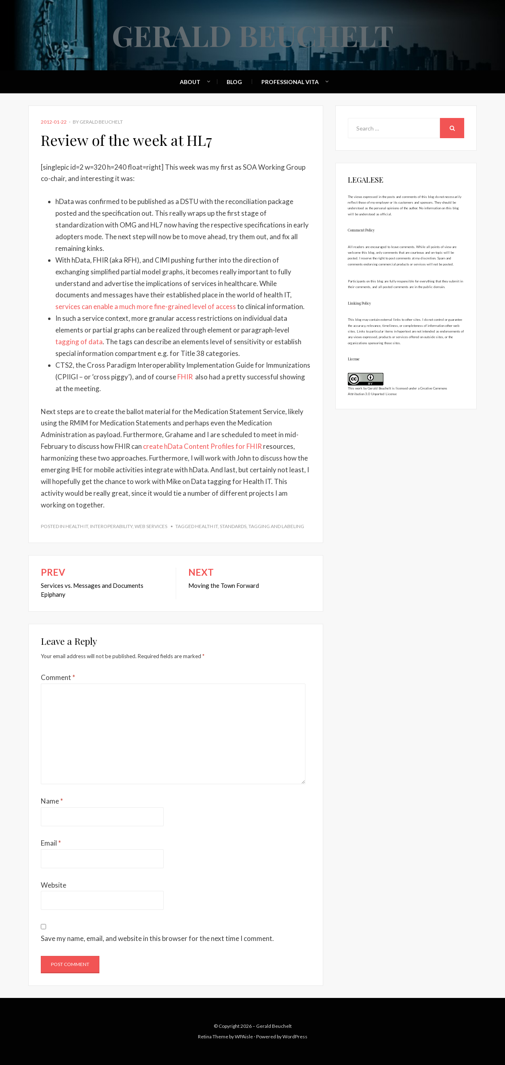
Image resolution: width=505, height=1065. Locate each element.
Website (53, 885)
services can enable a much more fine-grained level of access (145, 306)
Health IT (76, 526)
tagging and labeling (276, 526)
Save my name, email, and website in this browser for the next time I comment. (157, 938)
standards (233, 526)
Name (52, 801)
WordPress (294, 1036)
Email (51, 843)
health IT (206, 526)
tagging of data (79, 341)
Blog (234, 81)
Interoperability (111, 526)
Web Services (151, 526)
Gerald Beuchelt (252, 34)
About (190, 81)
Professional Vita (290, 81)
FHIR (185, 377)
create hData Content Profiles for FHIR (203, 446)
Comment (58, 677)
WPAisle (244, 1036)
